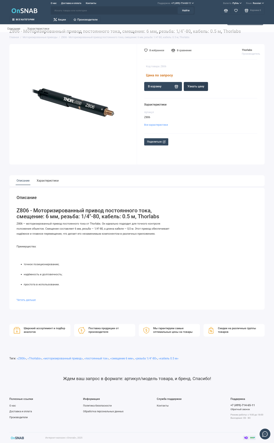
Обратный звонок (240, 409)
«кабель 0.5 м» (169, 358)
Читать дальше (26, 300)
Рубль (232, 3)
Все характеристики (156, 124)
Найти (185, 10)
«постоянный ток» (96, 358)
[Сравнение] (226, 10)
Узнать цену (196, 86)
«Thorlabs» (35, 358)
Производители (86, 19)
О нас (54, 3)
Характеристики (48, 180)
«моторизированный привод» (63, 358)
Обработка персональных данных (103, 411)
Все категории (23, 19)
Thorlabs (247, 50)
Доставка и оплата (71, 3)
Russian (255, 3)
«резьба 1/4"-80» (146, 358)
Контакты (91, 3)
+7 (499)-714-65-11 (175, 3)
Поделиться (156, 141)
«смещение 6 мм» (122, 358)
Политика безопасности (97, 405)
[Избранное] (236, 10)
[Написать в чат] (265, 434)
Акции (60, 19)
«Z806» (21, 358)
